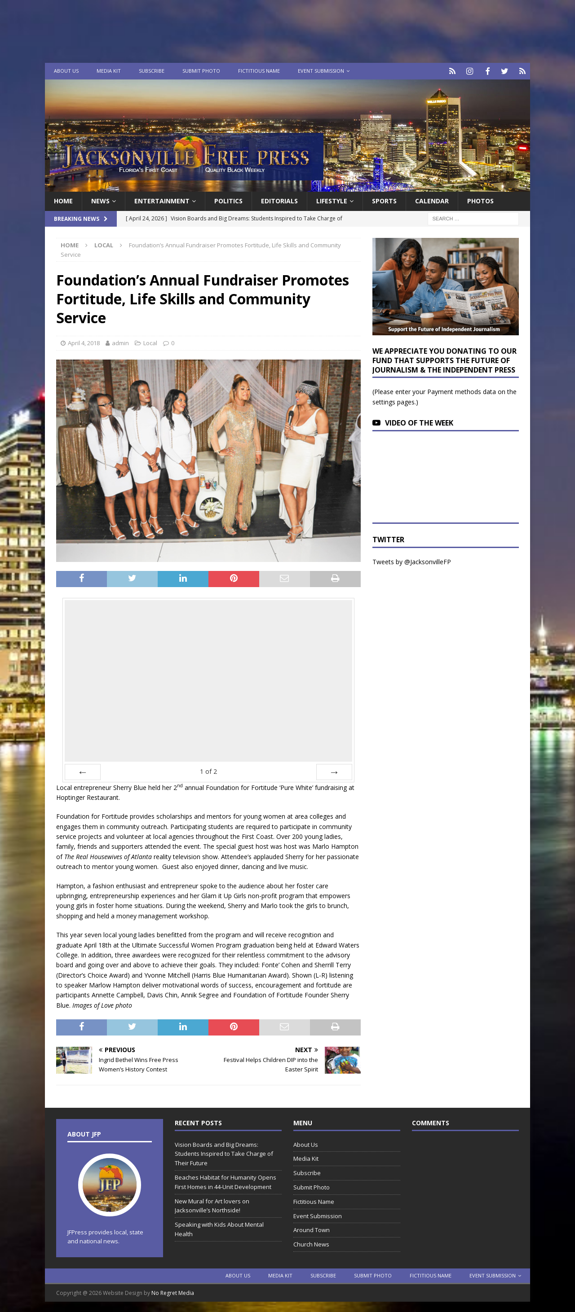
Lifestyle (331, 200)
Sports (384, 200)
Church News (311, 1243)
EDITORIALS (279, 200)
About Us (66, 70)
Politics (228, 200)
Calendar (432, 200)
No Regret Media (172, 1292)
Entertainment (162, 200)
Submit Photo (201, 70)
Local (150, 342)
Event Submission (321, 70)
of (208, 770)
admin (120, 342)
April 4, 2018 (84, 342)
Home (63, 200)
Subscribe (151, 70)
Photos (480, 200)
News (100, 200)
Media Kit (109, 70)
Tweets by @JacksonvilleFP (411, 561)
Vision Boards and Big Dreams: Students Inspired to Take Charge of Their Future (224, 1152)
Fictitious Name (259, 70)
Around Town (311, 1229)
